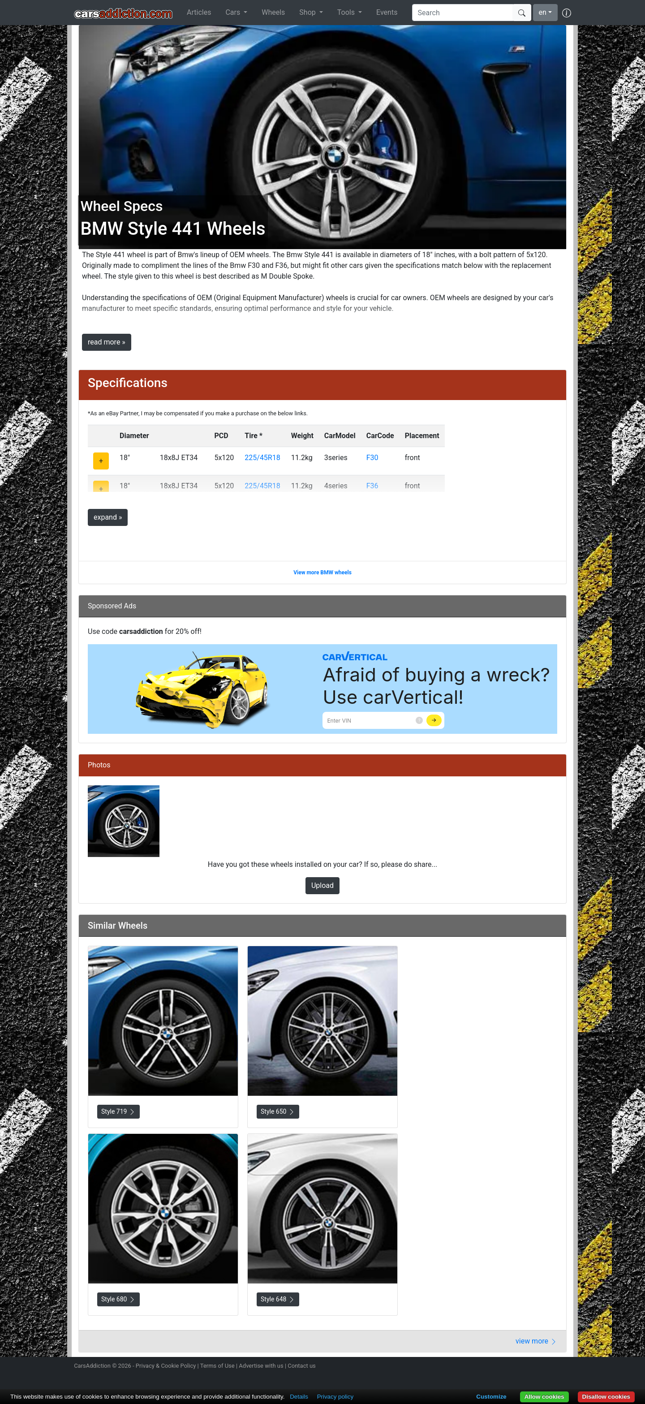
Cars (233, 12)
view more (536, 1341)
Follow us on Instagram (502, 1366)
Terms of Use (217, 1365)
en (542, 12)
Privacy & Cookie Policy (166, 1365)
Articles (199, 12)
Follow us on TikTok (550, 1366)
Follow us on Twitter (518, 1366)
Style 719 (118, 1111)
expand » (108, 517)
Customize (491, 1396)
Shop (308, 12)
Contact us (302, 1365)
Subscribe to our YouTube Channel (565, 1366)
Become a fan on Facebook (534, 1366)
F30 (372, 457)
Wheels (273, 12)
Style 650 (278, 1111)
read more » (106, 342)
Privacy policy (335, 1396)
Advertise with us (261, 1365)
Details (299, 1396)
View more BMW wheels (322, 572)
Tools (347, 12)
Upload (322, 885)
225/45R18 (262, 457)
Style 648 (278, 1299)
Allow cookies (544, 1396)
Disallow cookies (606, 1396)
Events (386, 12)
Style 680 (118, 1299)
